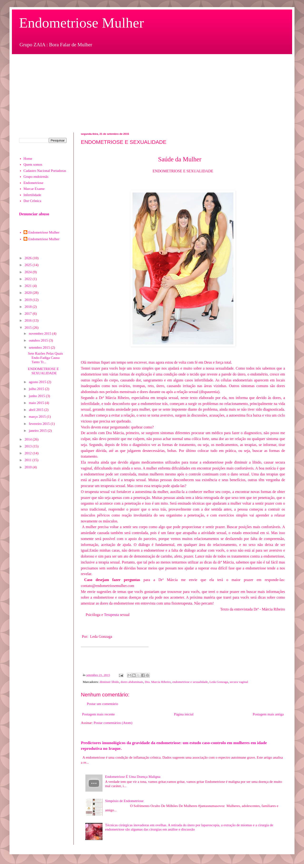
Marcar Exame (34, 189)
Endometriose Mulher (81, 23)
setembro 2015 (40, 347)
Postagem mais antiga (268, 714)
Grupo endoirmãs (36, 176)
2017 (29, 313)
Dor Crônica (32, 201)
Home (28, 158)
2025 (29, 265)
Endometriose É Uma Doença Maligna (132, 777)
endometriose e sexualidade (190, 682)
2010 (29, 467)
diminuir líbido (109, 682)
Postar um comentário (102, 704)
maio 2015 (37, 403)
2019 (29, 300)
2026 (29, 258)
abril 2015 (36, 410)
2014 (29, 439)
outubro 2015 (39, 340)
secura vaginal (239, 682)
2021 (29, 286)
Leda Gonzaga (218, 682)
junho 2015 (37, 396)
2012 (29, 453)
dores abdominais (132, 682)
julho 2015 (37, 389)
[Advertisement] (152, 89)
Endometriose (33, 183)
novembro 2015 (40, 333)
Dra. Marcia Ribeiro (158, 682)
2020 (29, 293)
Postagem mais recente (98, 714)
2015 (29, 327)
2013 (29, 446)
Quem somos (33, 164)
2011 (28, 460)
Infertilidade (32, 195)
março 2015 (38, 416)
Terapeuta (111, 615)
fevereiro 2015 (40, 424)
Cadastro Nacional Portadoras (45, 171)
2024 (29, 272)
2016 (29, 320)
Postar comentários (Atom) (113, 723)
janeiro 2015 (38, 430)
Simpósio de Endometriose (124, 801)
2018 (29, 307)
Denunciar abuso (34, 213)
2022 (29, 279)
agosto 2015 (38, 382)
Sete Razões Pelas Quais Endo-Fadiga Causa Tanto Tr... (45, 358)
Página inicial (183, 714)
